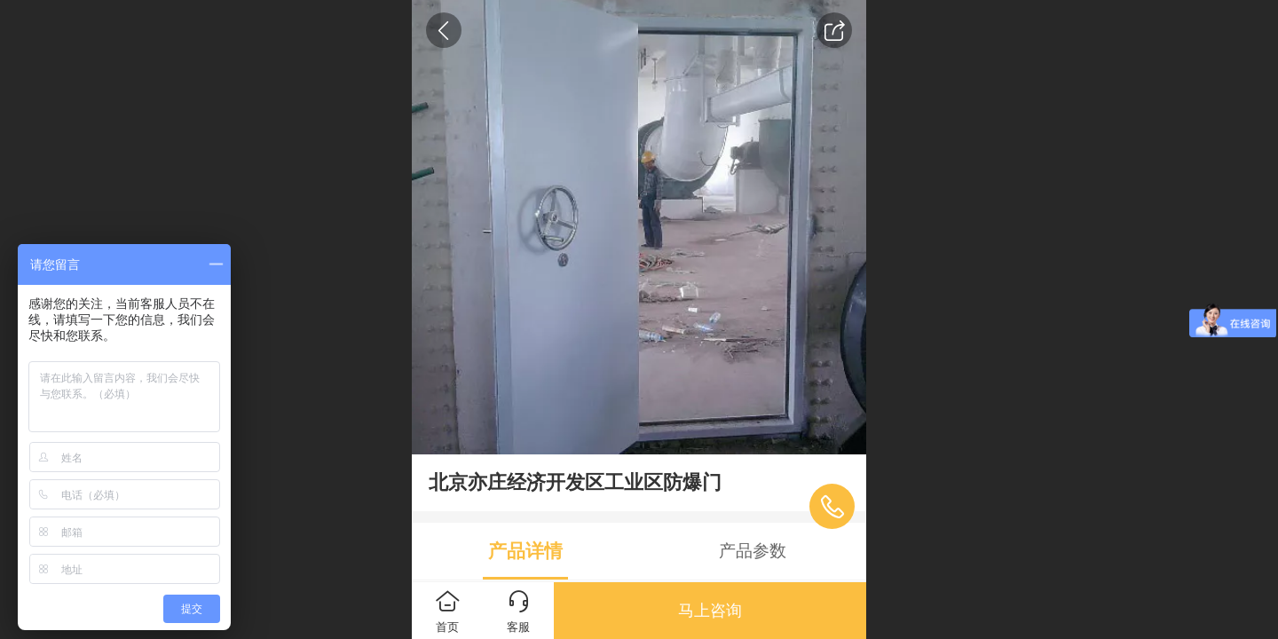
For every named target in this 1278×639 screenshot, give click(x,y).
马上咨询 (710, 610)
